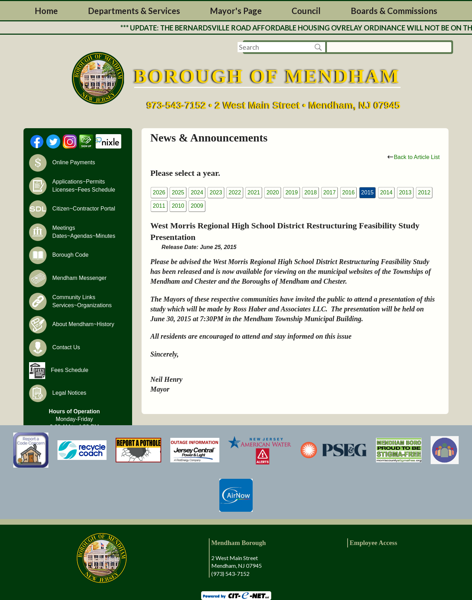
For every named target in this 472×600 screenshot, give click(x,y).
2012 (424, 192)
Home (46, 11)
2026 (159, 192)
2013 (405, 192)
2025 (178, 192)
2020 (272, 192)
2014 (386, 192)
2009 (197, 206)
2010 (178, 206)
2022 (234, 192)
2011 (159, 206)
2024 (197, 192)
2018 (310, 192)
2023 (216, 192)
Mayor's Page (236, 11)
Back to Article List (414, 157)
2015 (367, 192)
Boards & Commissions (394, 11)
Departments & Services (134, 11)
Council (306, 11)
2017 (329, 192)
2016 (348, 192)
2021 (253, 192)
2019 (291, 192)
